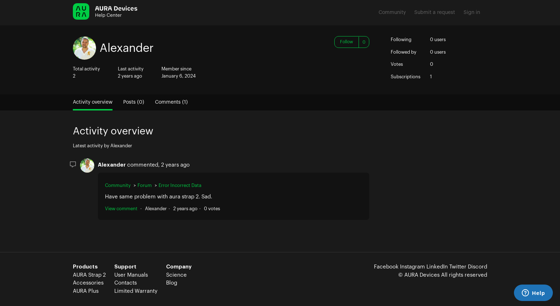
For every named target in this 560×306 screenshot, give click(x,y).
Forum (145, 185)
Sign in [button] (472, 12)
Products (85, 267)
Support (125, 267)
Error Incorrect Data (180, 185)
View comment (121, 208)
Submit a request (434, 12)
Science (176, 275)
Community (392, 12)
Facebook (386, 267)
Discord (477, 267)
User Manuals (131, 275)
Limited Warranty (136, 291)
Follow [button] (346, 42)
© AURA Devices (419, 275)
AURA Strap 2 (89, 275)
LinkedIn (437, 267)
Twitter (457, 267)
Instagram (412, 267)
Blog (171, 283)
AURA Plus (86, 291)
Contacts (125, 283)
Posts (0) (133, 102)
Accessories (88, 283)
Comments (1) (171, 102)
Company (179, 267)
